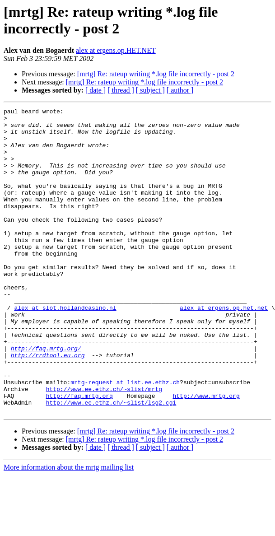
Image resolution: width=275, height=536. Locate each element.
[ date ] (95, 90)
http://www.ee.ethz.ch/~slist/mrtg (104, 446)
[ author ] (180, 90)
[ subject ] (150, 90)
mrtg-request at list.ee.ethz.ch (125, 437)
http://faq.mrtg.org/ (46, 397)
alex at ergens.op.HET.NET (116, 50)
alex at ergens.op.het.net (224, 348)
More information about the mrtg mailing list (69, 528)
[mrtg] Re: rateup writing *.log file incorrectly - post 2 (155, 74)
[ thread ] (120, 90)
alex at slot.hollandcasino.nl (65, 348)
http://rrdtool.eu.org (48, 405)
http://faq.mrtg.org (79, 454)
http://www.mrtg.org (205, 454)
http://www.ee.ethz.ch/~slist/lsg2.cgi (111, 462)
